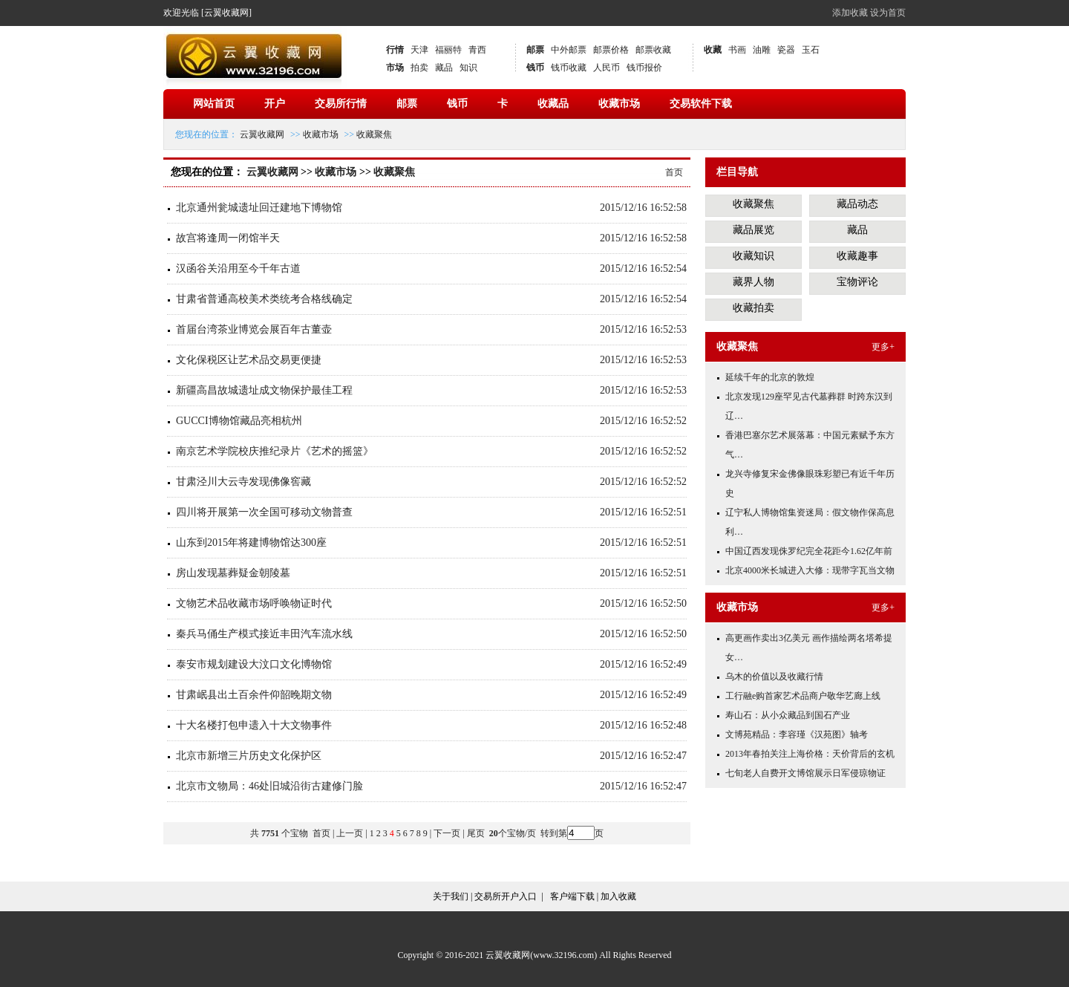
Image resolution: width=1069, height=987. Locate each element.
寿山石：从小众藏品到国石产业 (787, 715)
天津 (419, 50)
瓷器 (786, 50)
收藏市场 (619, 103)
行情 (395, 50)
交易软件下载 (701, 103)
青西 (477, 50)
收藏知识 (753, 255)
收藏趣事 (857, 255)
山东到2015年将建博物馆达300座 (251, 542)
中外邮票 (568, 50)
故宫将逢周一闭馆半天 (228, 238)
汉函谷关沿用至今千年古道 (238, 268)
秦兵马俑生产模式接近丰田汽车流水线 (264, 633)
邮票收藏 (653, 50)
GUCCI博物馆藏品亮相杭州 (239, 420)
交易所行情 (341, 103)
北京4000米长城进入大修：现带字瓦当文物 (810, 570)
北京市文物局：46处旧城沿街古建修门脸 (269, 786)
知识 (468, 67)
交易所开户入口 (505, 896)
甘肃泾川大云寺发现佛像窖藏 (243, 481)
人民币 (606, 67)
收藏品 (553, 103)
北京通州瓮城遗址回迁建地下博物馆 (259, 207)
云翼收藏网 (262, 134)
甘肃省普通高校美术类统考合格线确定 (264, 298)
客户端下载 (572, 896)
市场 (395, 67)
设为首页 (888, 12)
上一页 (349, 833)
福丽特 (448, 50)
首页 (674, 172)
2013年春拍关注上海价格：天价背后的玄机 (810, 754)
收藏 (713, 50)
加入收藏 (618, 896)
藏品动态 (857, 203)
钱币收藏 (568, 67)
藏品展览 (753, 229)
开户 (274, 103)
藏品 (444, 67)
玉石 (811, 50)
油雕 (762, 50)
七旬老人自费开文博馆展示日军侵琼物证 (805, 773)
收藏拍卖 (753, 307)
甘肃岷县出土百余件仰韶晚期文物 (254, 694)
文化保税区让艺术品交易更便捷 (248, 359)
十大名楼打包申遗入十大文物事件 (254, 725)
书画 (737, 50)
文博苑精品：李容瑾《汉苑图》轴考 (796, 734)
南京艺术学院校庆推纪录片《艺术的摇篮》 (274, 451)
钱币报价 (644, 67)
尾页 (477, 833)
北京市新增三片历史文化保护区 (248, 755)
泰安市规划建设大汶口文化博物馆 (254, 664)
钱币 (535, 67)
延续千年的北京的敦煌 (769, 377)
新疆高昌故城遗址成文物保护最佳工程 (264, 390)
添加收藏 (850, 12)
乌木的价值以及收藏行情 (774, 676)
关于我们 (450, 896)
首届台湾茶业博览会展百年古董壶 (254, 329)
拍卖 (419, 67)
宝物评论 (857, 281)
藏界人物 (753, 281)
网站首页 (214, 103)
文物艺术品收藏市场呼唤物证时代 (254, 603)
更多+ (883, 347)
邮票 (535, 50)
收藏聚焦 (374, 134)
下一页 (447, 833)
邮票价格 (611, 50)
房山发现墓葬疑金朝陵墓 (233, 573)
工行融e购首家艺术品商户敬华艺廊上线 (802, 696)
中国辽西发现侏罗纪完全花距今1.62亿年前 (808, 551)
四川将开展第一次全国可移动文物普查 (264, 512)
